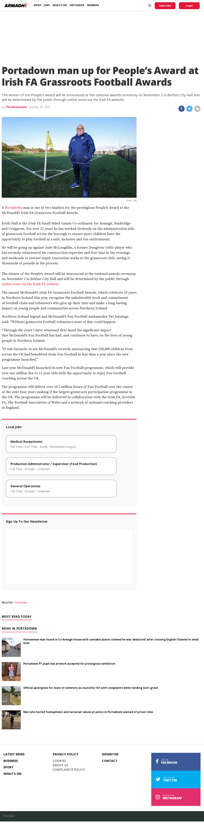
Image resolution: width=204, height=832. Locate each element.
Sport (8, 767)
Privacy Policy (65, 754)
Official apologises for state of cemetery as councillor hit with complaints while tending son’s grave (90, 687)
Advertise (110, 754)
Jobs (47, 5)
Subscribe (165, 5)
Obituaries (77, 5)
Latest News (14, 754)
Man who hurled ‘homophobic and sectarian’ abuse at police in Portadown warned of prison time (88, 712)
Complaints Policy (69, 769)
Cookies (59, 760)
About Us (60, 765)
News (37, 5)
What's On (12, 773)
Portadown (13, 208)
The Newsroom (16, 107)
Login (189, 5)
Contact (109, 760)
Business (10, 760)
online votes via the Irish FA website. (30, 284)
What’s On (60, 5)
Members (93, 5)
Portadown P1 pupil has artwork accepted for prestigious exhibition (69, 663)
